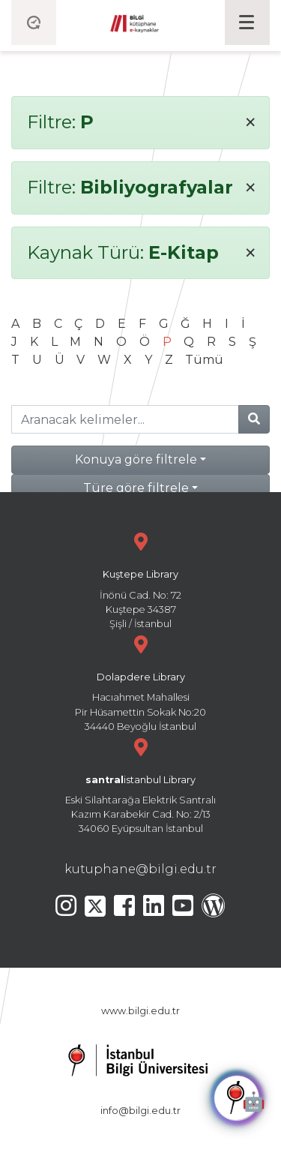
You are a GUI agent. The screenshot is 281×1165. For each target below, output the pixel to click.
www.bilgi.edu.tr (140, 1010)
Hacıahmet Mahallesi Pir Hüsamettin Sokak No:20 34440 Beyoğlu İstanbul (140, 681)
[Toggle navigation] (247, 22)
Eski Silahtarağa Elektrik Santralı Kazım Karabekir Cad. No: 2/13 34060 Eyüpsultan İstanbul (140, 784)
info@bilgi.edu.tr (140, 1110)
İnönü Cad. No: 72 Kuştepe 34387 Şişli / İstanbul (140, 578)
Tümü (204, 360)
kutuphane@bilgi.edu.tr (140, 869)
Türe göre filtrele (136, 488)
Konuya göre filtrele (136, 459)
